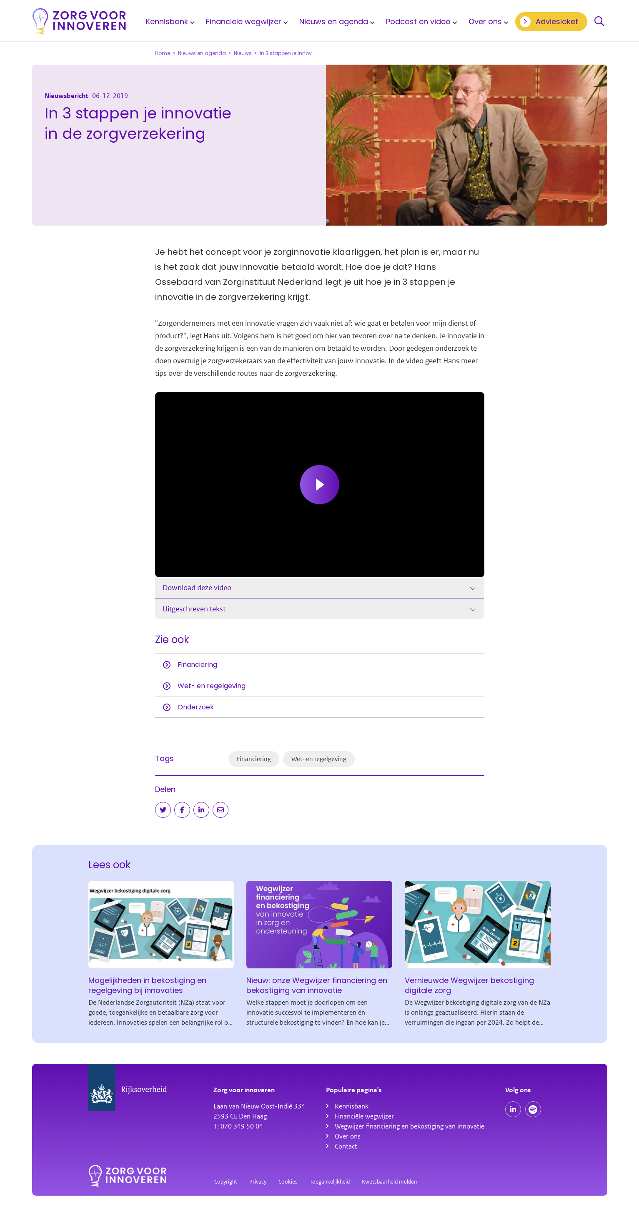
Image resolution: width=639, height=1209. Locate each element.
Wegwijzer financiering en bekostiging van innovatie (409, 1126)
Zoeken (599, 21)
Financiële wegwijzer (243, 21)
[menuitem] (168, 21)
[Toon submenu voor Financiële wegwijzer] (284, 22)
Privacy (257, 1181)
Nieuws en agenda (333, 21)
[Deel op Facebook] (182, 810)
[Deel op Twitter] (163, 810)
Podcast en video (418, 21)
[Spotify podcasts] (533, 1109)
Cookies (288, 1181)
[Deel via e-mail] (220, 810)
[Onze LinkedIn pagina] (513, 1109)
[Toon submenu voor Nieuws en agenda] (371, 22)
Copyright (225, 1181)
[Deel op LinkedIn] (201, 810)
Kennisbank (167, 21)
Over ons (485, 21)
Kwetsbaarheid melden (389, 1181)
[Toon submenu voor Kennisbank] (190, 22)
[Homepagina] (79, 21)
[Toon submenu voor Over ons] (504, 22)
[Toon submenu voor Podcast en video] (453, 22)
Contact (346, 1146)
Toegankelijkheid (330, 1181)
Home (162, 53)
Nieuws (243, 53)
